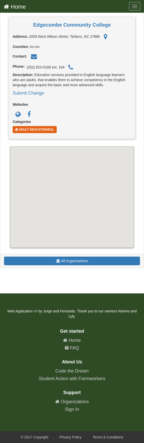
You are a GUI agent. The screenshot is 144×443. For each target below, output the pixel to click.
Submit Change (28, 93)
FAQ (72, 347)
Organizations (72, 401)
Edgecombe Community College (72, 25)
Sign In (72, 409)
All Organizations (72, 261)
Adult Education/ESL (34, 129)
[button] (72, 192)
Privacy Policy (70, 437)
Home (15, 7)
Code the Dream (72, 371)
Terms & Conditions (108, 437)
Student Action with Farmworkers (72, 378)
